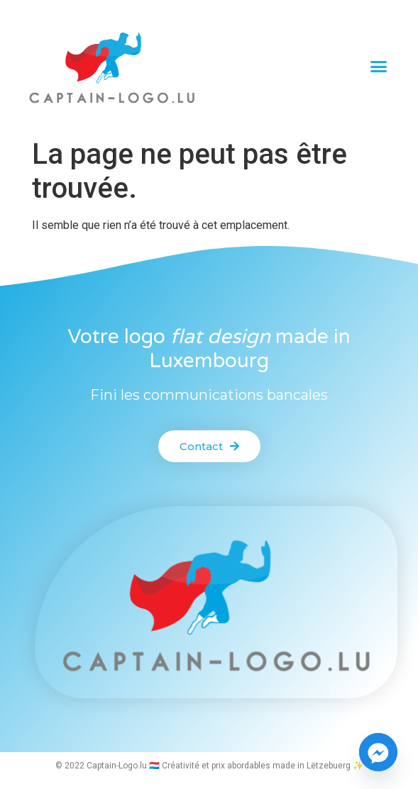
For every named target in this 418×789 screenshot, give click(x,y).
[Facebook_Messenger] (378, 752)
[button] (378, 65)
